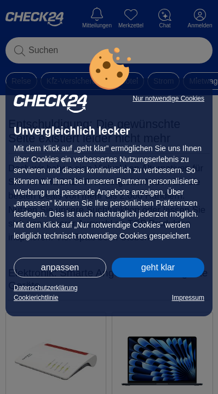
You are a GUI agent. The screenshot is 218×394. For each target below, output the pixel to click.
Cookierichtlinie (36, 298)
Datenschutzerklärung (46, 288)
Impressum (188, 298)
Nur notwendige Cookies (168, 98)
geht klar (158, 267)
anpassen (60, 267)
